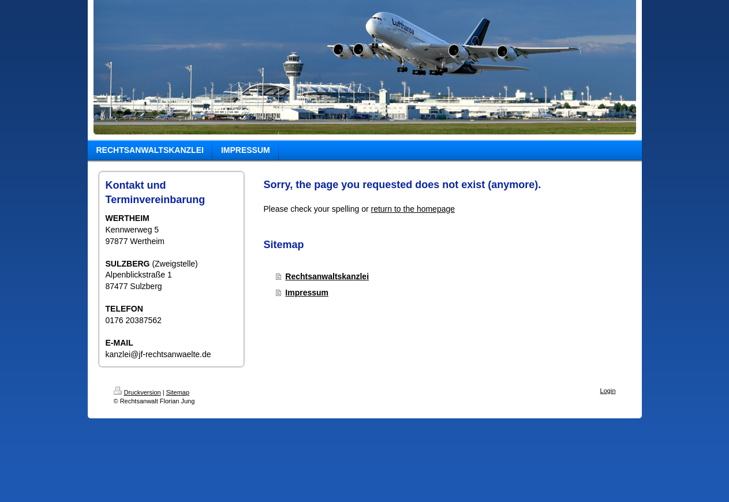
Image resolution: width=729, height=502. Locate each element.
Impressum (306, 292)
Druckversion (137, 392)
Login (608, 390)
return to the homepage (413, 208)
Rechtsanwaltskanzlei (327, 276)
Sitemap (177, 392)
